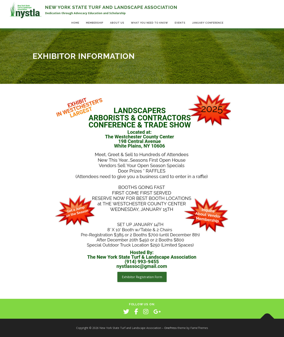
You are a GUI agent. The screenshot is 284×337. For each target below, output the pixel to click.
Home (75, 22)
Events (180, 22)
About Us (117, 22)
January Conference (207, 22)
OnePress (170, 328)
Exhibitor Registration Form (142, 277)
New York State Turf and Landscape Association (111, 7)
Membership (94, 22)
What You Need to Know (149, 22)
